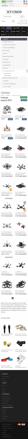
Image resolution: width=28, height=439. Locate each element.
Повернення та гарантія (6, 398)
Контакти (3, 34)
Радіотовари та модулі (8, 56)
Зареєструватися (9, 1)
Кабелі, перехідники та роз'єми (9, 78)
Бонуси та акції (5, 403)
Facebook (4, 418)
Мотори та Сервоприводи (8, 48)
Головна (3, 28)
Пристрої (5, 68)
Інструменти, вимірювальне (9, 84)
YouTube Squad (5, 416)
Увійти (3, 1)
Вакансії (3, 391)
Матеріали (5, 81)
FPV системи (5, 50)
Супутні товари (6, 87)
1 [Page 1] (12, 298)
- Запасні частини (7, 75)
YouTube (3, 414)
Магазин (9, 28)
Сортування (23, 97)
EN (13, 5)
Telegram (4, 409)
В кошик (10, 119)
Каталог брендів (5, 93)
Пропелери (5, 59)
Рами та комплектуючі (8, 42)
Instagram (4, 412)
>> (15, 298)
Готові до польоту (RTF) (8, 71)
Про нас (23, 31)
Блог (7, 31)
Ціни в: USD (11, 3)
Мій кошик (4, 3)
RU (11, 5)
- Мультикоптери (6, 73)
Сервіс (2, 31)
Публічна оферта (5, 401)
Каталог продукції (5, 376)
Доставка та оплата (15, 31)
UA (10, 5)
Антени (4, 53)
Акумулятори (6, 62)
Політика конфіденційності (7, 405)
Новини (3, 389)
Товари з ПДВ (16, 28)
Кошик (8, 21)
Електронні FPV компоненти (9, 45)
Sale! (22, 28)
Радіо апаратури (6, 65)
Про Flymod (4, 385)
